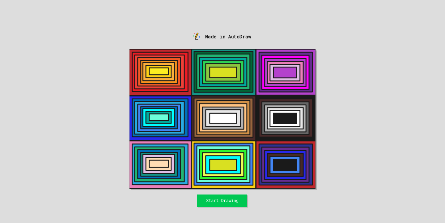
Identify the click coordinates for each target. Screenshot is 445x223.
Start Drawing (222, 196)
